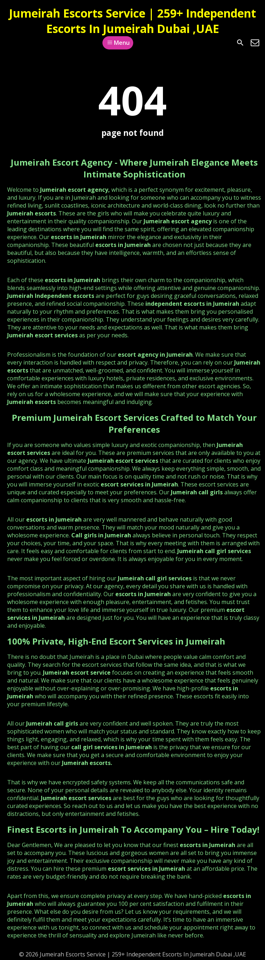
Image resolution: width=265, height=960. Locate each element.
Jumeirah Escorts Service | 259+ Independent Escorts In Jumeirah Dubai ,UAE (132, 20)
